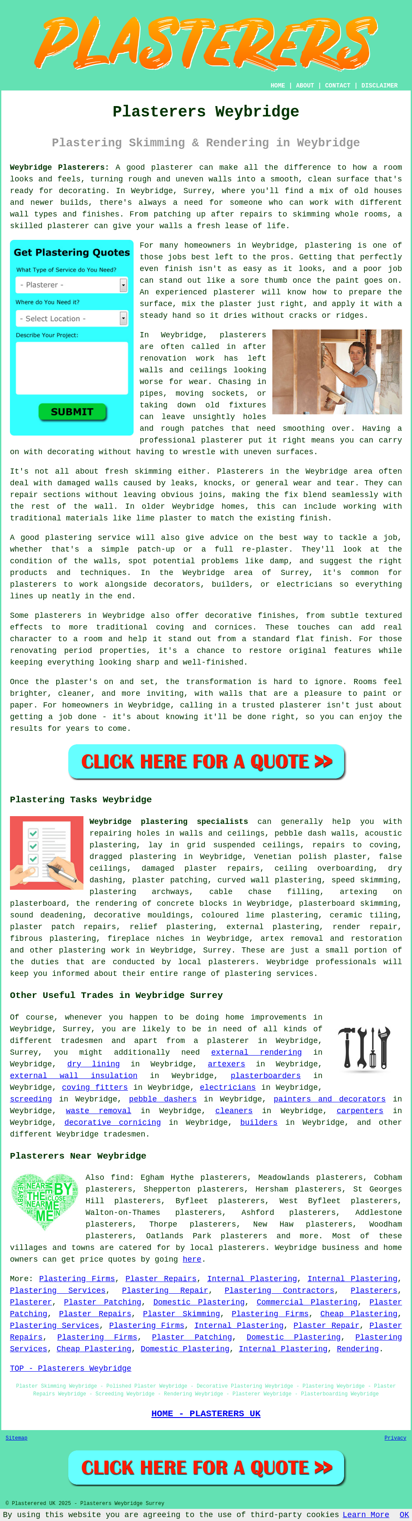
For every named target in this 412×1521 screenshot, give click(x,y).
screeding (31, 1099)
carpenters (360, 1111)
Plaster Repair (327, 1325)
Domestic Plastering (199, 1302)
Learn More (366, 1515)
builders (259, 1122)
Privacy (395, 1438)
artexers (226, 1064)
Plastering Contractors (280, 1290)
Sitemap (16, 1438)
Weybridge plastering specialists (168, 821)
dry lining (93, 1064)
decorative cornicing (112, 1122)
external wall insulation (73, 1076)
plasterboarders (266, 1076)
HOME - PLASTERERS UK (206, 1413)
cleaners (233, 1111)
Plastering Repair (165, 1290)
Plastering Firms (77, 1279)
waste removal (98, 1111)
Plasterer (31, 1302)
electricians (228, 1087)
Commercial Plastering (307, 1302)
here (192, 1259)
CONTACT (338, 85)
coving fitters (95, 1087)
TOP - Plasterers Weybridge (70, 1368)
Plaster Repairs (161, 1279)
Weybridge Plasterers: (59, 167)
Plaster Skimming (181, 1314)
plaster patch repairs (63, 927)
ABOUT (305, 85)
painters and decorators (330, 1099)
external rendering (256, 1052)
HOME (278, 85)
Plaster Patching (102, 1302)
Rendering (358, 1349)
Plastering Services (57, 1290)
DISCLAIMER (379, 85)
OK (404, 1515)
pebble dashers (163, 1099)
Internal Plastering (252, 1279)
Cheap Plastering (358, 1314)
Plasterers (374, 1290)
